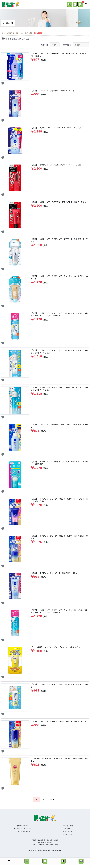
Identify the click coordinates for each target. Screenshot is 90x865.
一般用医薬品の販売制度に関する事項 (45, 845)
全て (3, 33)
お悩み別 (10, 33)
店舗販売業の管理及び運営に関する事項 (45, 840)
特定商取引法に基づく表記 (22, 829)
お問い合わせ (67, 831)
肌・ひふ (19, 33)
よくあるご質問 (67, 826)
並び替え (67, 44)
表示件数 (44, 44)
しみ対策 (28, 33)
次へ (52, 799)
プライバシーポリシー (22, 831)
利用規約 (67, 829)
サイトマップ (67, 834)
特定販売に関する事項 (45, 842)
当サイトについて (22, 826)
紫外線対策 (38, 33)
